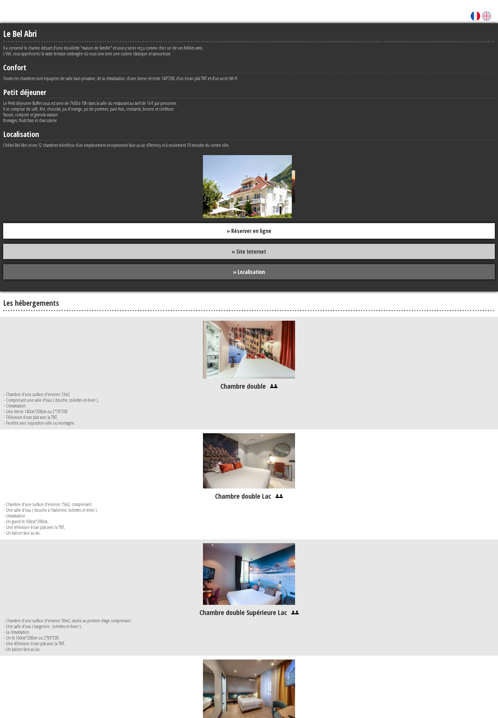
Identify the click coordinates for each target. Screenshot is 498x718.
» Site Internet (249, 251)
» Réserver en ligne (249, 231)
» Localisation (249, 272)
